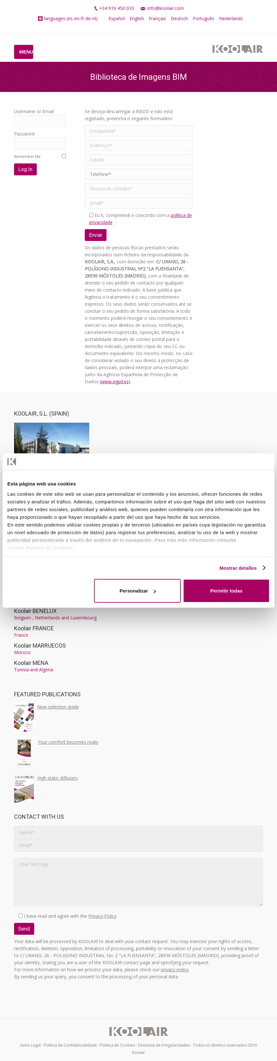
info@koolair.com (165, 8)
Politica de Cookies (117, 1045)
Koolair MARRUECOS (40, 645)
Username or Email (34, 111)
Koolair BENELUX (35, 611)
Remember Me (27, 156)
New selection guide (58, 707)
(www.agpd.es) (115, 381)
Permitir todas (226, 590)
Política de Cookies (49, 547)
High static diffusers (57, 778)
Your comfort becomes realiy (68, 742)
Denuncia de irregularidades (164, 1045)
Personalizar (138, 590)
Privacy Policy (102, 916)
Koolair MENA (31, 662)
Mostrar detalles (238, 567)
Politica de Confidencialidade (70, 1045)
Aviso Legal (30, 1045)
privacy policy (174, 969)
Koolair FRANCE (34, 628)
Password (24, 134)
